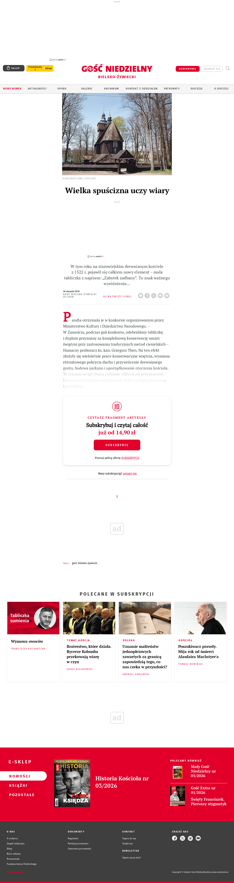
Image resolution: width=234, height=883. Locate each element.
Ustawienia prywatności (79, 848)
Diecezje (197, 88)
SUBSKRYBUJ (187, 69)
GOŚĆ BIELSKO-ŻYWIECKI (84, 563)
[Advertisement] (117, 30)
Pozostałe (17, 795)
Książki (17, 785)
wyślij (167, 294)
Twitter (154, 294)
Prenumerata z (35, 68)
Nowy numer (12, 88)
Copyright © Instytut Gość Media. (187, 872)
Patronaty (172, 88)
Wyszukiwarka (227, 68)
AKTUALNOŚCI (37, 88)
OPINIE (62, 88)
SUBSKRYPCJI (130, 458)
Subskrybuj (117, 445)
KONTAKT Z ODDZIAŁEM (142, 88)
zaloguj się (211, 69)
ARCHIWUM (111, 88)
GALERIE (86, 88)
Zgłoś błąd (15, 872)
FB (148, 294)
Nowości (17, 776)
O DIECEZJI (221, 88)
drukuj (161, 294)
